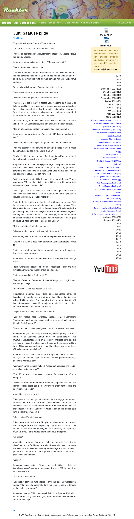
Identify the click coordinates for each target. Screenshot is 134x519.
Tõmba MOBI (106, 46)
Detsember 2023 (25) (111, 89)
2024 (118, 82)
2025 (118, 79)
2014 (118, 248)
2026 (118, 76)
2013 (118, 252)
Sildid (67, 23)
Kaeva (60, 23)
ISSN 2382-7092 (123, 23)
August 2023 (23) (113, 101)
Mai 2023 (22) (114, 111)
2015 (118, 245)
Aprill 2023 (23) (114, 114)
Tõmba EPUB (106, 35)
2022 (118, 223)
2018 (118, 236)
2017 (118, 239)
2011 (118, 258)
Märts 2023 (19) (113, 117)
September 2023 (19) (111, 98)
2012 (118, 255)
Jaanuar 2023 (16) (112, 220)
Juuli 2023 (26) (114, 104)
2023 (118, 86)
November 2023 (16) (111, 92)
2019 (118, 233)
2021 (118, 227)
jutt (14, 510)
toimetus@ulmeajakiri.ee (105, 69)
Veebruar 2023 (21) (112, 217)
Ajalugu (51, 23)
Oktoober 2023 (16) (112, 95)
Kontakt (75, 23)
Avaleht (42, 23)
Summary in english (90, 23)
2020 (118, 230)
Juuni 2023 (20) (113, 107)
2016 (118, 242)
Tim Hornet (18, 38)
